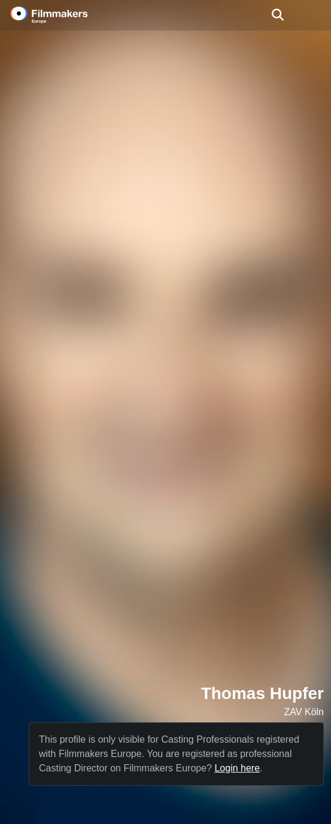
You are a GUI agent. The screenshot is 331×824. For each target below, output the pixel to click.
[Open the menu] (277, 15)
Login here (237, 768)
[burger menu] (313, 15)
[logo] (63, 15)
